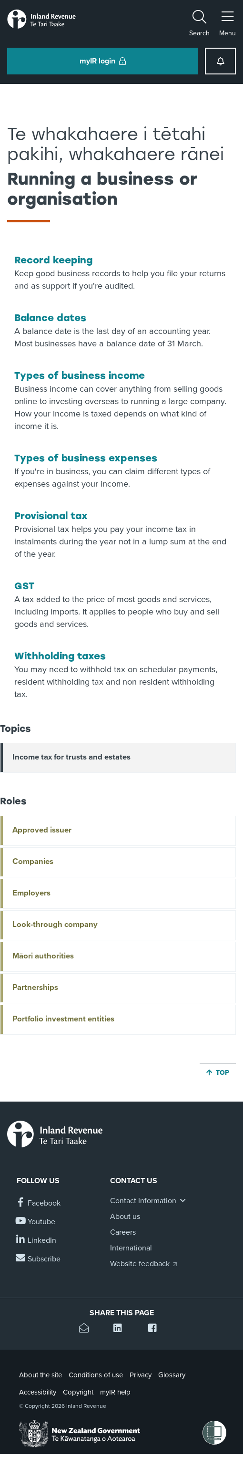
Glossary (171, 1375)
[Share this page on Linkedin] (121, 1329)
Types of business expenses (85, 458)
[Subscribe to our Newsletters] (39, 1259)
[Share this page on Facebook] (156, 1329)
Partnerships (35, 987)
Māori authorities (43, 956)
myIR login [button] (103, 61)
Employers (31, 893)
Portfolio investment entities (63, 1019)
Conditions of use (96, 1375)
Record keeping (53, 260)
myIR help (115, 1392)
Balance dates (50, 317)
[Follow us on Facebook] (39, 1203)
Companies (32, 861)
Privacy (141, 1375)
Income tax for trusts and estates (71, 757)
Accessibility (37, 1392)
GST (24, 586)
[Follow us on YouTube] (36, 1222)
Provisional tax (51, 515)
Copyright (78, 1392)
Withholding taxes (60, 656)
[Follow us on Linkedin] (36, 1241)
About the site (40, 1375)
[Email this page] (87, 1329)
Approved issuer (41, 830)
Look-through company (55, 924)
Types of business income (79, 375)
